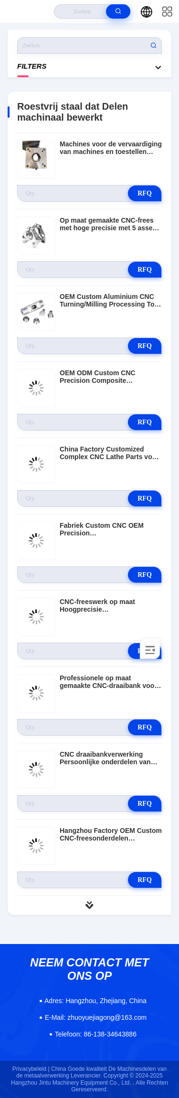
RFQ (144, 193)
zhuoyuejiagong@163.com (96, 1017)
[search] (118, 11)
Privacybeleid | (31, 1069)
